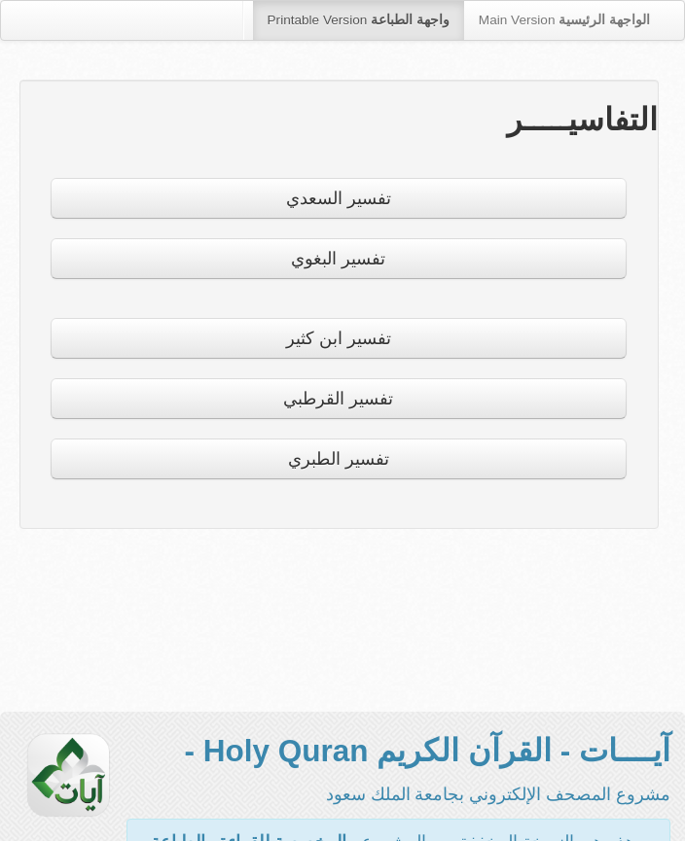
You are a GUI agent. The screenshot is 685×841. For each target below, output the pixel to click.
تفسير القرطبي (338, 398)
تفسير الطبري (338, 459)
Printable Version (359, 20)
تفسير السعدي (338, 198)
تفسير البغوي (338, 258)
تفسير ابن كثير (338, 338)
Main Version (564, 20)
